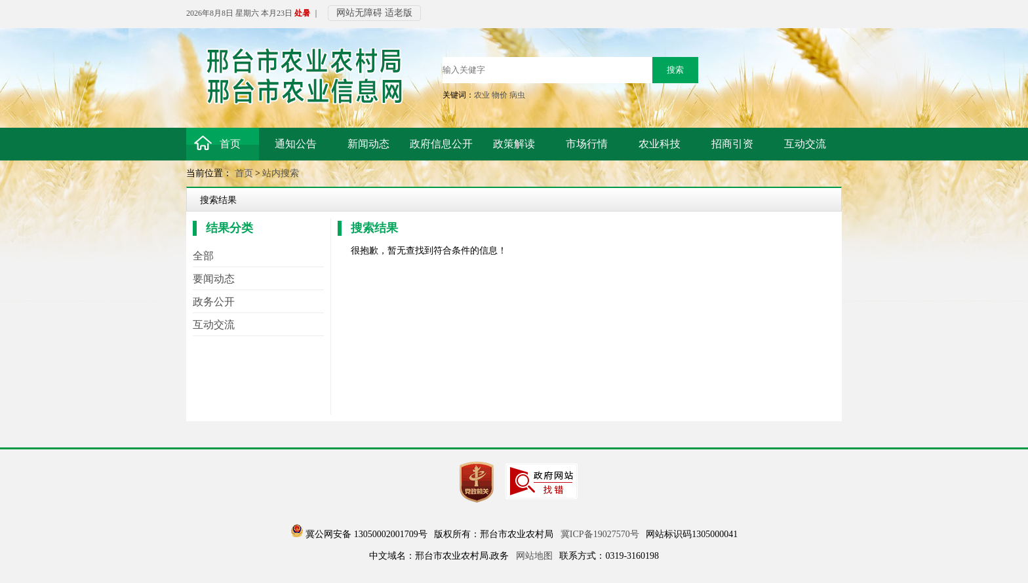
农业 (482, 95)
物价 (499, 95)
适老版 (398, 13)
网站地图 (534, 556)
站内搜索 (280, 173)
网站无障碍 (359, 13)
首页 (244, 173)
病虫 (517, 95)
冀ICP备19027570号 (600, 534)
